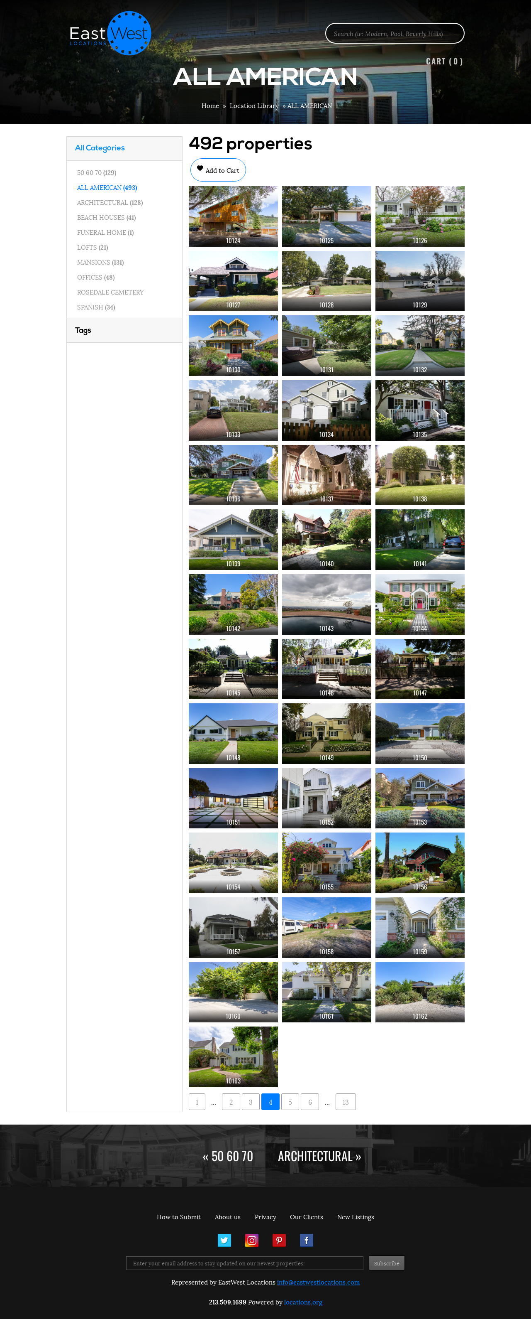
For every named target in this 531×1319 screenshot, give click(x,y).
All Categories (100, 148)
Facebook (306, 1240)
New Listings (355, 1216)
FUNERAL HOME (105, 232)
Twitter (224, 1240)
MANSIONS (100, 262)
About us (228, 1216)
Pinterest (279, 1240)
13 (346, 1101)
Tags (83, 331)
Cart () (444, 60)
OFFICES (95, 277)
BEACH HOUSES (106, 217)
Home (210, 105)
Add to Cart (221, 170)
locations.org (303, 1302)
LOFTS (92, 247)
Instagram (251, 1240)
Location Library (254, 105)
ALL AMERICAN (107, 187)
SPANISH (96, 307)
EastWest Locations (116, 33)
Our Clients (306, 1216)
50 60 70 (96, 172)
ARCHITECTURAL (110, 202)
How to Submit (179, 1216)
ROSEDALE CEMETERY (110, 292)
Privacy (265, 1216)
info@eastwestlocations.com (318, 1282)
